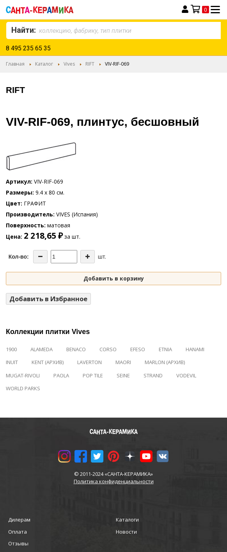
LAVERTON (89, 362)
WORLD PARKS (23, 388)
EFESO (137, 349)
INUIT (12, 362)
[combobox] (113, 30)
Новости (126, 531)
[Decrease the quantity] (40, 256)
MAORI (123, 362)
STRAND (153, 375)
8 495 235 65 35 (28, 48)
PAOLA (61, 375)
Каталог (44, 64)
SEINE (123, 375)
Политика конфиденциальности (114, 481)
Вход (185, 9)
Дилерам (19, 519)
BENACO (76, 349)
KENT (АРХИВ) (48, 362)
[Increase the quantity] (87, 256)
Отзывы (18, 543)
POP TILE (93, 375)
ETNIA (165, 349)
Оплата (17, 531)
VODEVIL (186, 375)
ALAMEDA (41, 349)
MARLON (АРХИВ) (165, 362)
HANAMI (195, 349)
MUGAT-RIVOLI (23, 375)
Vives (69, 64)
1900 (11, 349)
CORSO (108, 349)
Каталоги (127, 519)
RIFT (89, 64)
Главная (15, 64)
